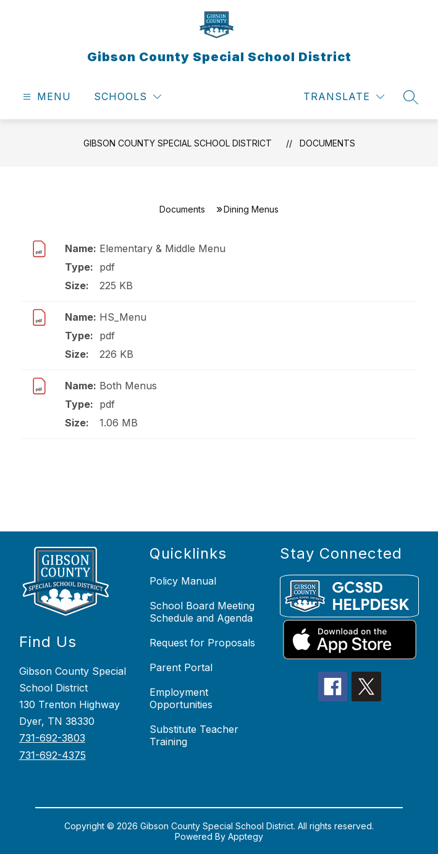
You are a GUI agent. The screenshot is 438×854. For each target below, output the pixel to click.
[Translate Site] (343, 96)
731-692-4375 (52, 755)
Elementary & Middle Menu (162, 248)
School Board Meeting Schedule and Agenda (202, 611)
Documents (327, 143)
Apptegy (245, 836)
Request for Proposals (202, 642)
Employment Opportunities (181, 698)
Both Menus (128, 385)
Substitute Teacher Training (194, 735)
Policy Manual (183, 581)
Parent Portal (181, 667)
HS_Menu (122, 317)
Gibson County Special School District (177, 143)
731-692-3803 (52, 738)
